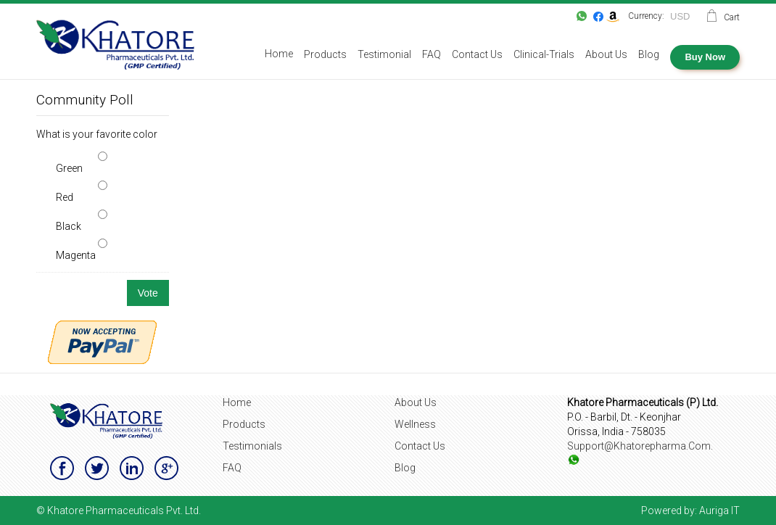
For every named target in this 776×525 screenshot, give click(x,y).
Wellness (415, 424)
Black (68, 226)
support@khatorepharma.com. (640, 446)
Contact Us (420, 446)
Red (64, 197)
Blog (405, 468)
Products (244, 424)
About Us (416, 402)
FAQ (232, 468)
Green (69, 168)
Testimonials (252, 446)
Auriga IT (719, 510)
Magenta (76, 255)
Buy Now (705, 56)
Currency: (646, 16)
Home (237, 402)
